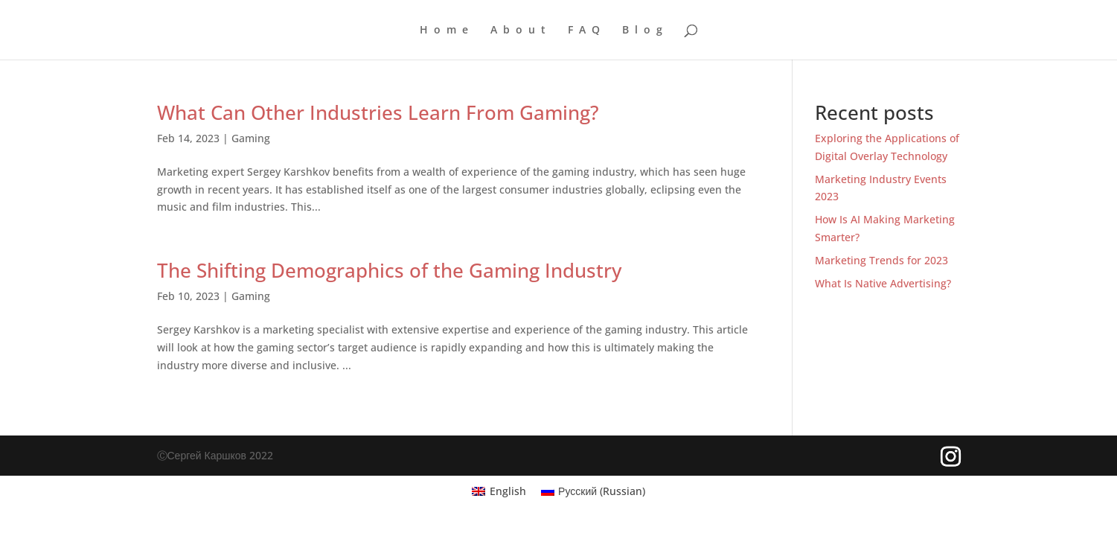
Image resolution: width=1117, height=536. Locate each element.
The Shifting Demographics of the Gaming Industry (389, 270)
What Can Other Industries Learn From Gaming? (378, 112)
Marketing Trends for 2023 (881, 260)
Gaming (250, 138)
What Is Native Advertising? (883, 283)
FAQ (587, 30)
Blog (645, 30)
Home (447, 30)
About (520, 30)
